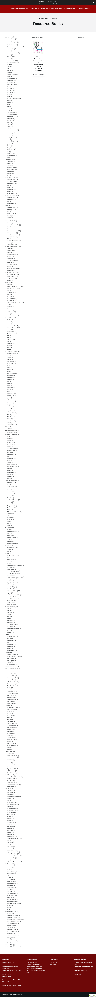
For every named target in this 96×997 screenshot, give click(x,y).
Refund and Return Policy (33, 964)
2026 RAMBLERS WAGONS (32, 8)
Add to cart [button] (41, 74)
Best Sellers (53, 964)
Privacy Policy (77, 974)
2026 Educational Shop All (18, 8)
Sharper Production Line (47, 1)
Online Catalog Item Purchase (34, 968)
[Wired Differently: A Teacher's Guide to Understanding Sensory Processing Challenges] (38, 47)
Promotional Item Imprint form (34, 966)
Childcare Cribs (44, 8)
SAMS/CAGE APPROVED (32, 962)
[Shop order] (84, 37)
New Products (54, 962)
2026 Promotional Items (69, 8)
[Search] (89, 2)
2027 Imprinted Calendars (83, 8)
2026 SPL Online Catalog (56, 8)
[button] (92, 995)
